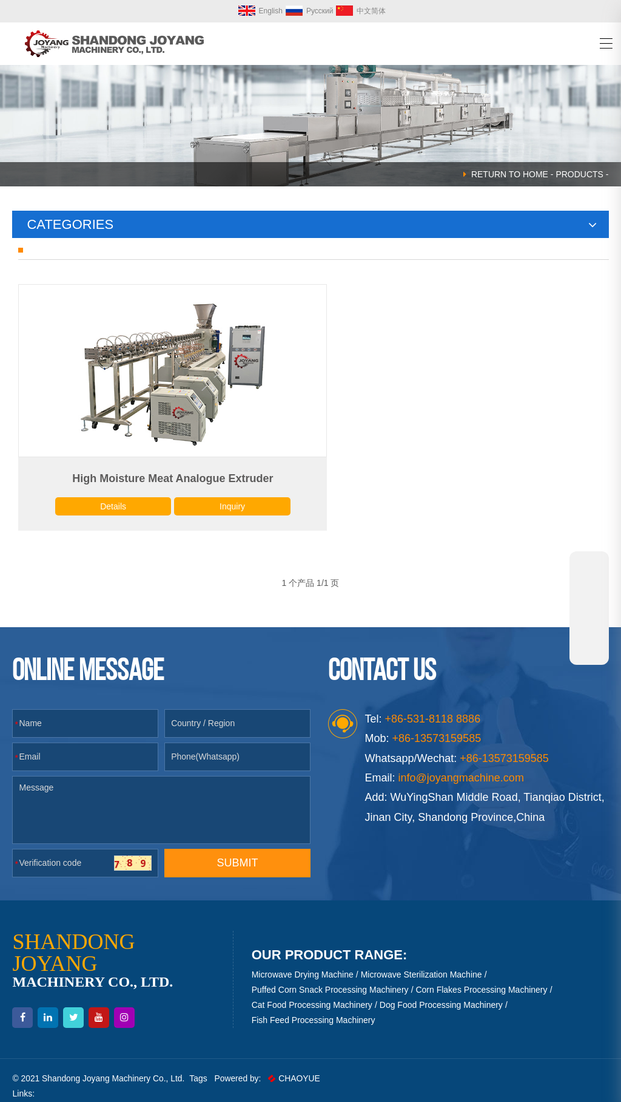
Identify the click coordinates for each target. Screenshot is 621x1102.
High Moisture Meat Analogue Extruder (161, 466)
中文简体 (361, 11)
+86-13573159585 (504, 746)
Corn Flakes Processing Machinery (481, 977)
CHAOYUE (297, 1067)
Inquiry (216, 493)
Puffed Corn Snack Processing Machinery (330, 977)
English (260, 11)
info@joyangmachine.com (461, 766)
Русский (310, 11)
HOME (535, 174)
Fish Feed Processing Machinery (313, 1008)
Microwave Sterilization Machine (421, 962)
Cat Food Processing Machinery (312, 993)
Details (106, 493)
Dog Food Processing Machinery (441, 993)
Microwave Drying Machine (303, 962)
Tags (201, 1067)
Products (579, 174)
